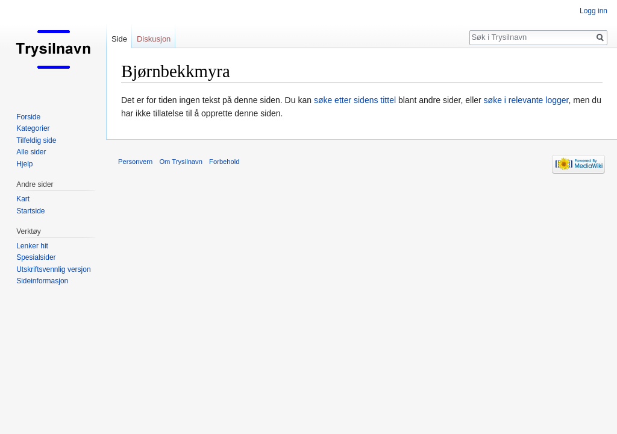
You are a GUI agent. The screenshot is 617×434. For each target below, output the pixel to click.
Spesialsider (35, 257)
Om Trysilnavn (180, 161)
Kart (23, 199)
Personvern (135, 161)
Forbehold (224, 161)
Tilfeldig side (36, 140)
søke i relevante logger (526, 100)
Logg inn (593, 11)
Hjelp (24, 164)
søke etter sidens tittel (355, 100)
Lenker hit (32, 246)
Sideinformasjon (42, 281)
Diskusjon (154, 38)
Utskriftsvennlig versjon (53, 269)
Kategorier (32, 128)
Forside (28, 117)
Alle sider (31, 152)
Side (119, 38)
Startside (30, 211)
